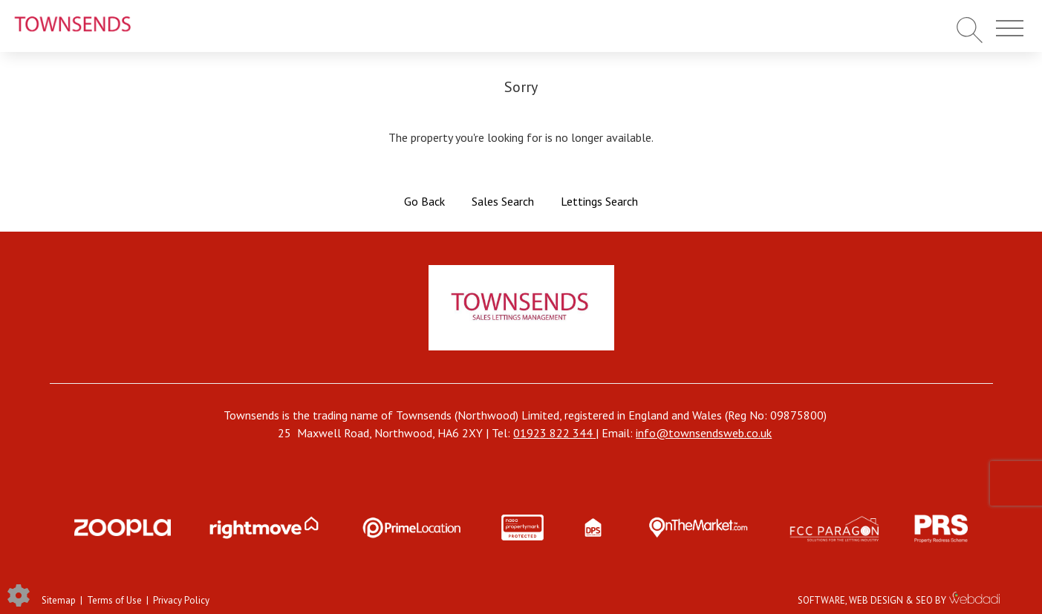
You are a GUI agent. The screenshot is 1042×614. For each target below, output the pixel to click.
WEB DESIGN (876, 600)
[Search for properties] (970, 29)
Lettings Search (599, 201)
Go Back (424, 201)
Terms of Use (114, 600)
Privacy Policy (181, 600)
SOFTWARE (821, 600)
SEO (924, 600)
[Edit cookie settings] (18, 594)
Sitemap (59, 600)
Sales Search (503, 201)
